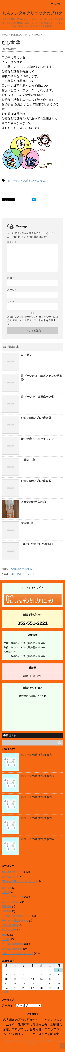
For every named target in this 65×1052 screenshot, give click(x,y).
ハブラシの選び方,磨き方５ (38, 818)
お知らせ (6, 887)
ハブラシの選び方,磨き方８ (38, 754)
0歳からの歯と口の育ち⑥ (37, 544)
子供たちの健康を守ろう (15, 920)
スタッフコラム (10, 901)
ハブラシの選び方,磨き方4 (37, 839)
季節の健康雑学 (10, 925)
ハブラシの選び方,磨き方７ (38, 776)
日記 (4, 934)
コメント (12, 241)
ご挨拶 (5, 892)
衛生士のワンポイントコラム (26, 180)
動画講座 (6, 906)
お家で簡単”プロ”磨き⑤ (36, 480)
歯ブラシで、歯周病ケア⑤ (37, 396)
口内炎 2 (26, 354)
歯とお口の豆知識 (11, 948)
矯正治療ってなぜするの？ (37, 438)
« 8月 (5, 992)
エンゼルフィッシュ (23, 573)
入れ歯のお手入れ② (33, 502)
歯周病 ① (27, 523)
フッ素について (10, 876)
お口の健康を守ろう (13, 871)
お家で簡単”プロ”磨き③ (36, 417)
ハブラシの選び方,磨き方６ (38, 797)
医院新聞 (6, 911)
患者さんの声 (9, 930)
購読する (9, 735)
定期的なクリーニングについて (19, 881)
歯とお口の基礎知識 (13, 944)
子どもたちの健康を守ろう (16, 915)
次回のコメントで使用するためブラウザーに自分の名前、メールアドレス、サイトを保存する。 (32, 320)
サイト (10, 301)
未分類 (5, 939)
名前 (10, 277)
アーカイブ (9, 1005)
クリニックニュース (13, 897)
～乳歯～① (28, 459)
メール (11, 289)
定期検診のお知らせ (23, 569)
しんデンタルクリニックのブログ (32, 13)
